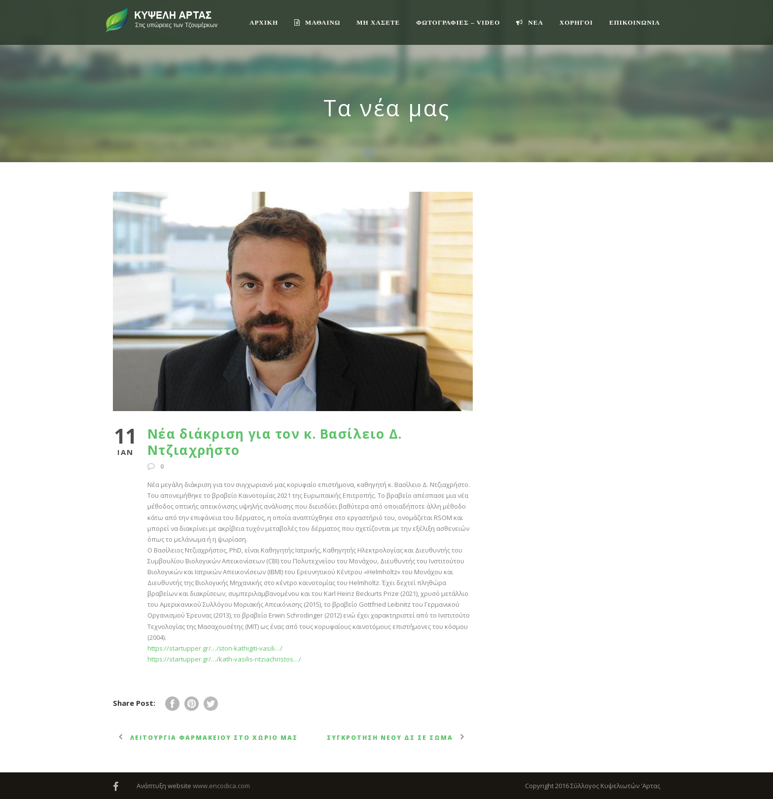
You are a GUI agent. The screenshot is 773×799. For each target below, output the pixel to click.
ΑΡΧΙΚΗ (263, 22)
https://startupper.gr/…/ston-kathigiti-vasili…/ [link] (214, 648)
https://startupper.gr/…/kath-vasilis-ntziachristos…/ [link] (224, 659)
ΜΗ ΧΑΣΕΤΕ (378, 22)
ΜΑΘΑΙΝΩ (317, 22)
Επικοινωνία (634, 22)
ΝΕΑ (529, 22)
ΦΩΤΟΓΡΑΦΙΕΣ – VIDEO (458, 22)
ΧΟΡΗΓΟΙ (576, 22)
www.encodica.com (221, 785)
